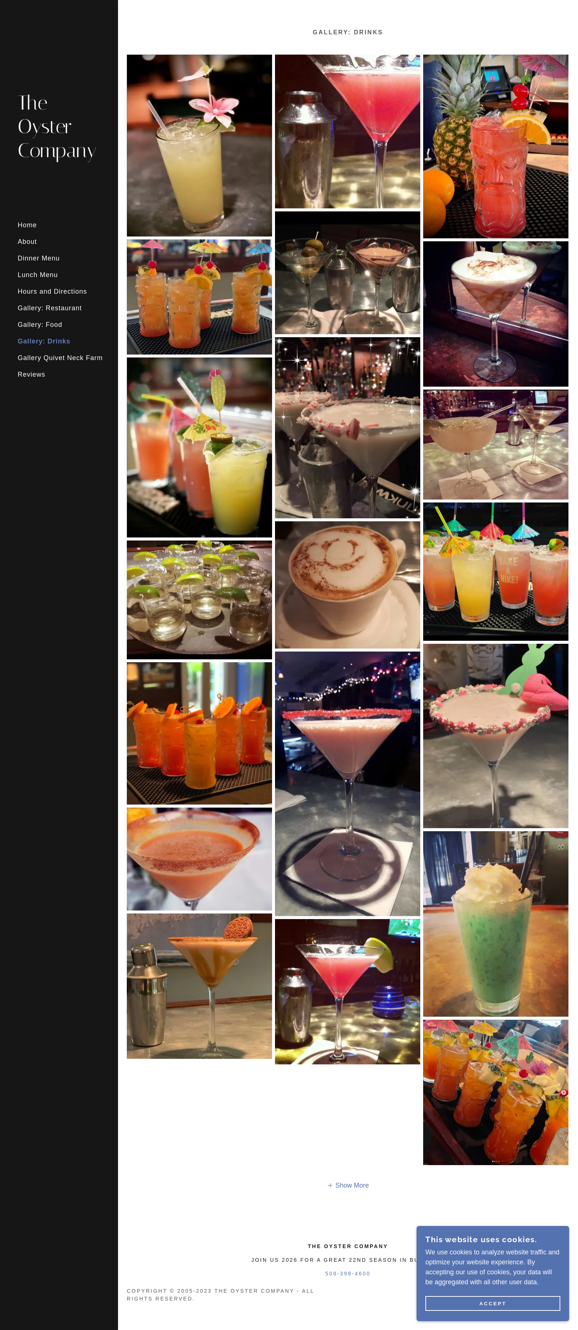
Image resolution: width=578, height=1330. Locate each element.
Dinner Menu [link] (39, 258)
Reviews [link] (31, 374)
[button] (348, 1185)
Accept (495, 1303)
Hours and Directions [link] (52, 291)
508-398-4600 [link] (347, 1274)
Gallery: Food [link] (40, 324)
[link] (59, 155)
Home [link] (27, 225)
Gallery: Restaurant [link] (50, 308)
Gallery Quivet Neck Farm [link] (60, 358)
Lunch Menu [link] (38, 275)
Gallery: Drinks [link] (44, 341)
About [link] (27, 241)
